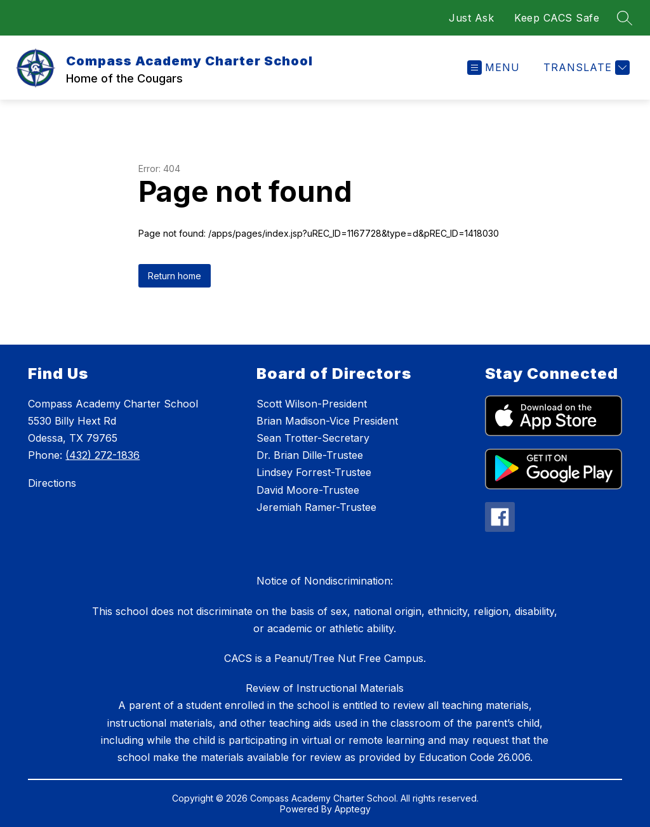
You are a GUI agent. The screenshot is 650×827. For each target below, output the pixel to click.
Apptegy (353, 809)
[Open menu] (493, 68)
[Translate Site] (585, 68)
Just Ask (471, 17)
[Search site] (624, 17)
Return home (174, 275)
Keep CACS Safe (556, 17)
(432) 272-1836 (102, 455)
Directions (52, 483)
